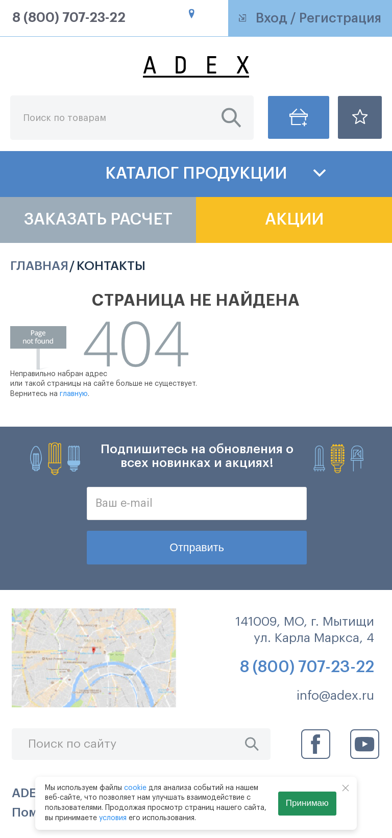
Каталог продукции (196, 173)
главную (74, 394)
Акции (294, 219)
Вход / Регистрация (310, 18)
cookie (135, 788)
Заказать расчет (98, 219)
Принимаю (307, 803)
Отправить (196, 547)
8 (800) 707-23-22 (69, 18)
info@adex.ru (335, 695)
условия (113, 818)
